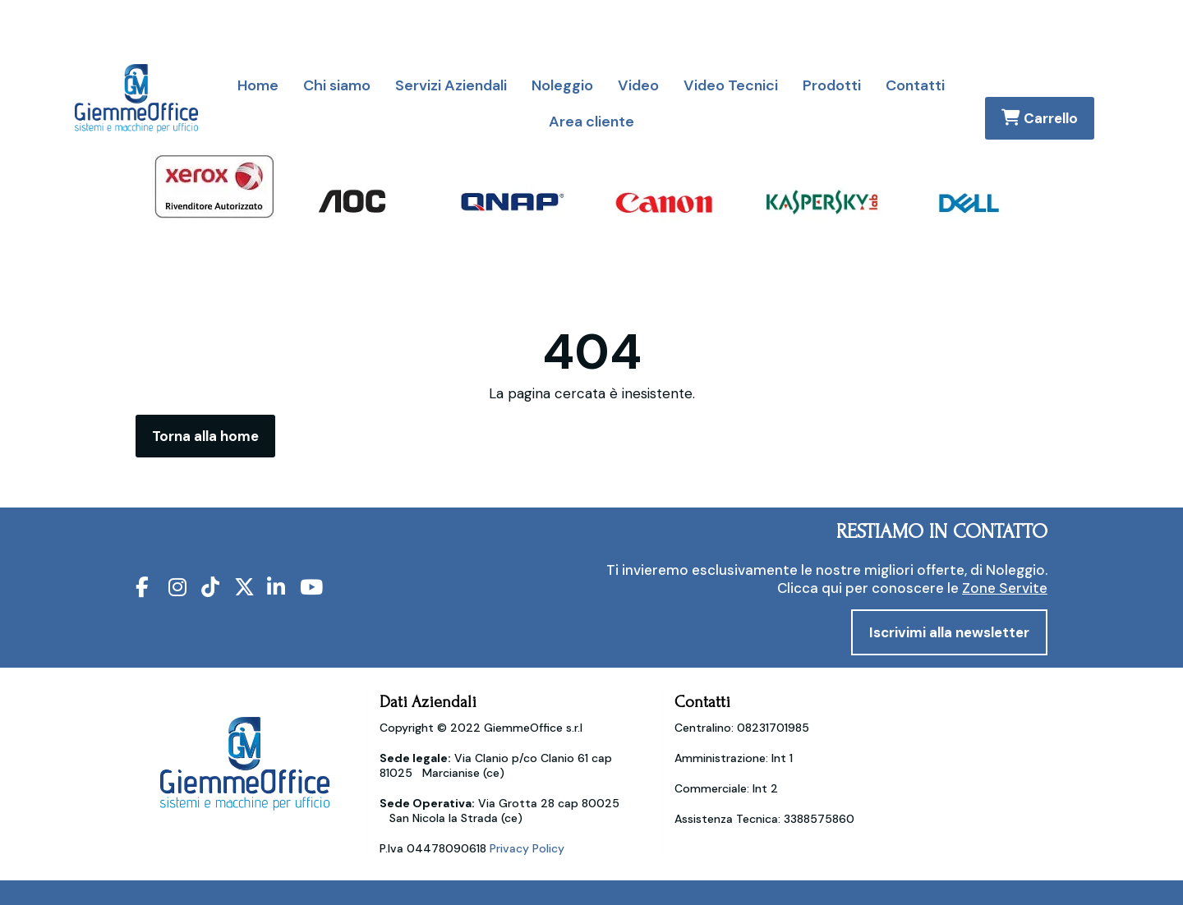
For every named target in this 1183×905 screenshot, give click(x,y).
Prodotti (832, 85)
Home (257, 85)
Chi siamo (337, 85)
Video (638, 85)
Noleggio (562, 85)
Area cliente (591, 121)
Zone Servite (1004, 588)
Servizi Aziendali (451, 85)
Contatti (915, 85)
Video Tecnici (731, 85)
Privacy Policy (527, 848)
